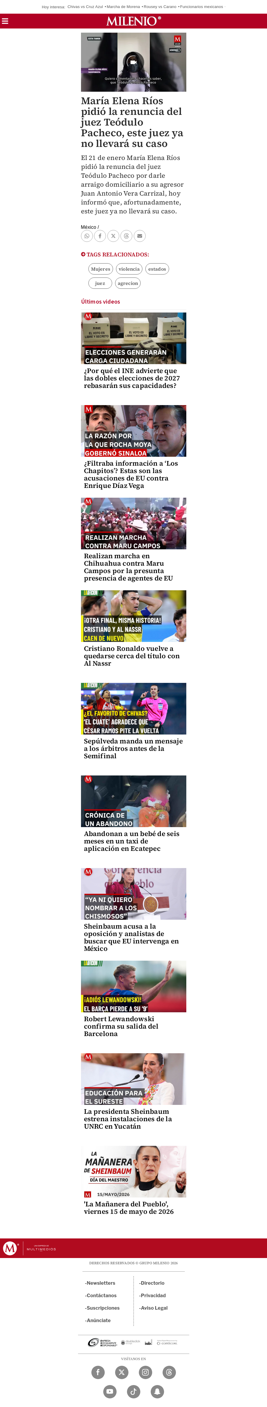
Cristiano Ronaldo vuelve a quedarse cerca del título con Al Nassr (132, 656)
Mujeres (100, 269)
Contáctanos (102, 1295)
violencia (129, 269)
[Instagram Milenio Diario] (145, 1372)
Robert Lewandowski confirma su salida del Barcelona (121, 1026)
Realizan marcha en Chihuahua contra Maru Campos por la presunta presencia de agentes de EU (128, 567)
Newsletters (101, 1283)
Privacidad (153, 1295)
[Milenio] (133, 21)
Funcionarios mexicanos (201, 6)
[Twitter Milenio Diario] (121, 1372)
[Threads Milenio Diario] (169, 1372)
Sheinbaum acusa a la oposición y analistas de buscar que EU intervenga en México (131, 937)
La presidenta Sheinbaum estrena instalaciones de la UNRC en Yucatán (128, 1119)
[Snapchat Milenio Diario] (157, 1391)
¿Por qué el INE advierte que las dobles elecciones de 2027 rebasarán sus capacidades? (132, 378)
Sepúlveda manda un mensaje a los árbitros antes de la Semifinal (133, 748)
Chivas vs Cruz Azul (85, 6)
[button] (5, 23)
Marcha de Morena (123, 6)
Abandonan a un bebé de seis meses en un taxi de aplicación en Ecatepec (131, 841)
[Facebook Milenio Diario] (98, 1372)
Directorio (153, 1283)
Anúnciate (99, 1320)
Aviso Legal (154, 1308)
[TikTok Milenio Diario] (133, 1391)
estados (157, 269)
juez (100, 283)
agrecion (128, 283)
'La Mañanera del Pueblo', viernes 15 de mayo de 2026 (129, 1207)
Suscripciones (103, 1308)
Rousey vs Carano (160, 6)
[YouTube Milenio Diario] (110, 1391)
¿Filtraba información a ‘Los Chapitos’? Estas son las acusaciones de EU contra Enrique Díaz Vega (131, 474)
